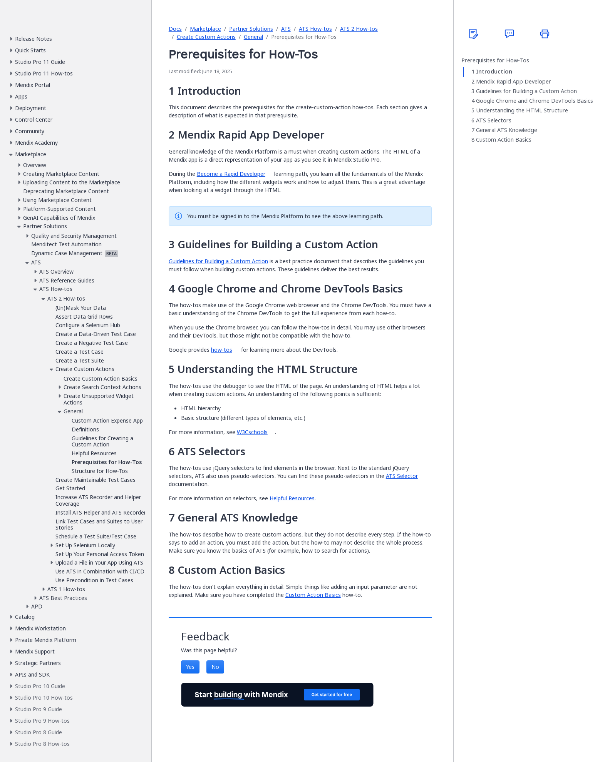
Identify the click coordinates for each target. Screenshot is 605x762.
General (253, 37)
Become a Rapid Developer (231, 174)
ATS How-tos (315, 29)
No (215, 667)
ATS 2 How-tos (359, 29)
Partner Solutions (251, 29)
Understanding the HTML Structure (522, 110)
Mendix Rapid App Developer (513, 81)
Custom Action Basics (313, 595)
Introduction (494, 71)
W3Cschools (252, 432)
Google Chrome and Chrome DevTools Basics (534, 101)
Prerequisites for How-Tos (495, 60)
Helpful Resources (292, 498)
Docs (175, 29)
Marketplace (205, 29)
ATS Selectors (493, 120)
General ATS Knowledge (506, 130)
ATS (286, 29)
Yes (190, 667)
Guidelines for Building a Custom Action (218, 261)
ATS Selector (402, 476)
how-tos (221, 350)
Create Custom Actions (206, 37)
